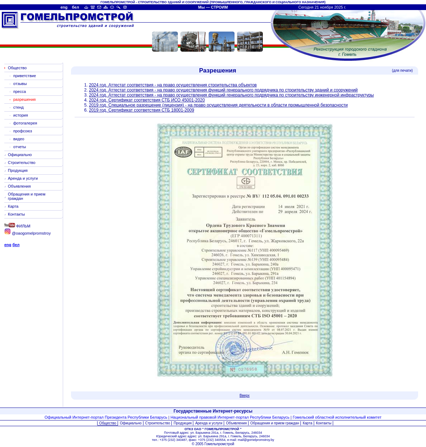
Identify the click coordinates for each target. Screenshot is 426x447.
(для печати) (402, 70)
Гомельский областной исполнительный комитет (337, 417)
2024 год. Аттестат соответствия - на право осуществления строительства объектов (173, 85)
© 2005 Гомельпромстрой (213, 444)
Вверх (245, 395)
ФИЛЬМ (17, 226)
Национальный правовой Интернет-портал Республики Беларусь (229, 417)
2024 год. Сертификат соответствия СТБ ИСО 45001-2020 (147, 100)
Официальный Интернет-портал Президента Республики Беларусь (105, 417)
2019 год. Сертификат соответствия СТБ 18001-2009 (141, 110)
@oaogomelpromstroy (27, 233)
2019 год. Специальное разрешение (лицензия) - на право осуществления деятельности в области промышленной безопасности (218, 105)
